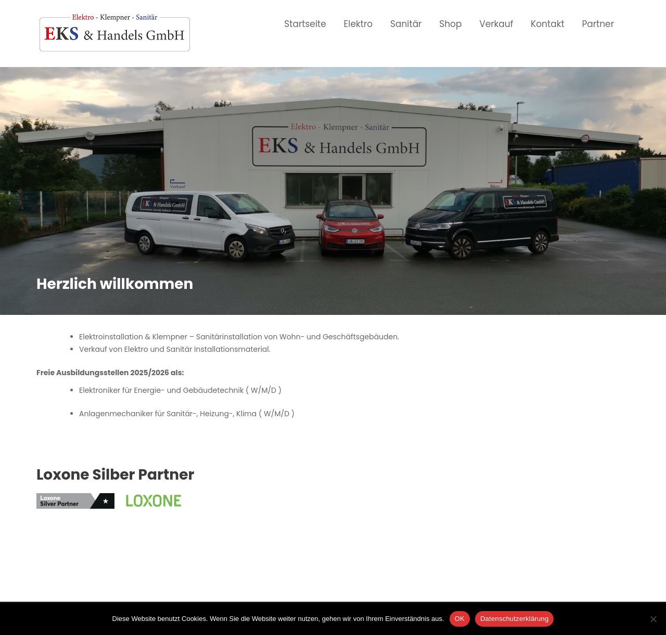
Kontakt (548, 24)
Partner (598, 24)
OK (460, 619)
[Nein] (653, 619)
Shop (450, 24)
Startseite (305, 24)
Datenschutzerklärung (514, 619)
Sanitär (406, 24)
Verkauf (496, 24)
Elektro (358, 24)
